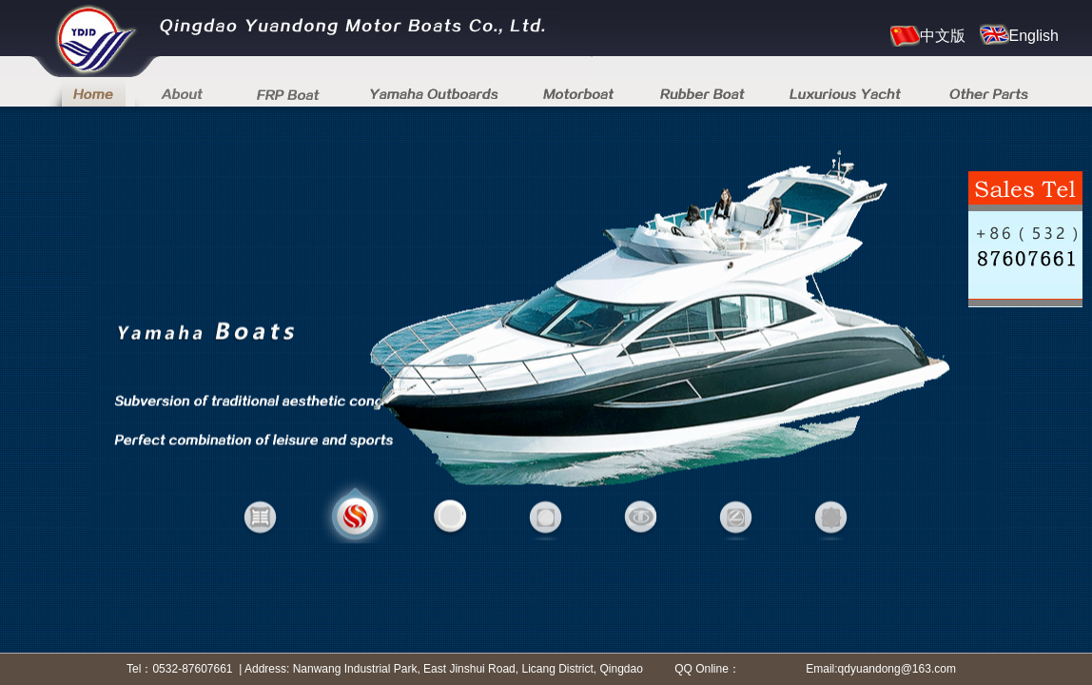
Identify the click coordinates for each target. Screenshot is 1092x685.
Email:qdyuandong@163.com (881, 668)
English (1019, 34)
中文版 (927, 36)
